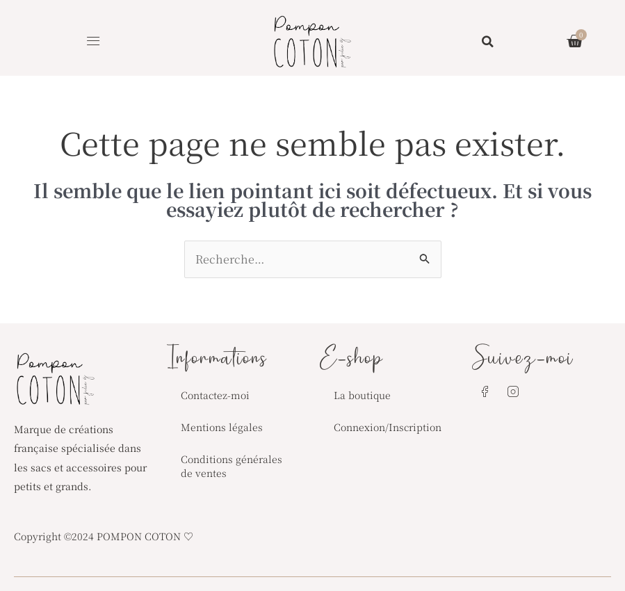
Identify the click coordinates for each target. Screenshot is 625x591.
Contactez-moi (215, 395)
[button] (94, 41)
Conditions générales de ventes (231, 466)
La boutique (362, 395)
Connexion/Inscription (387, 427)
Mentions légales (222, 427)
